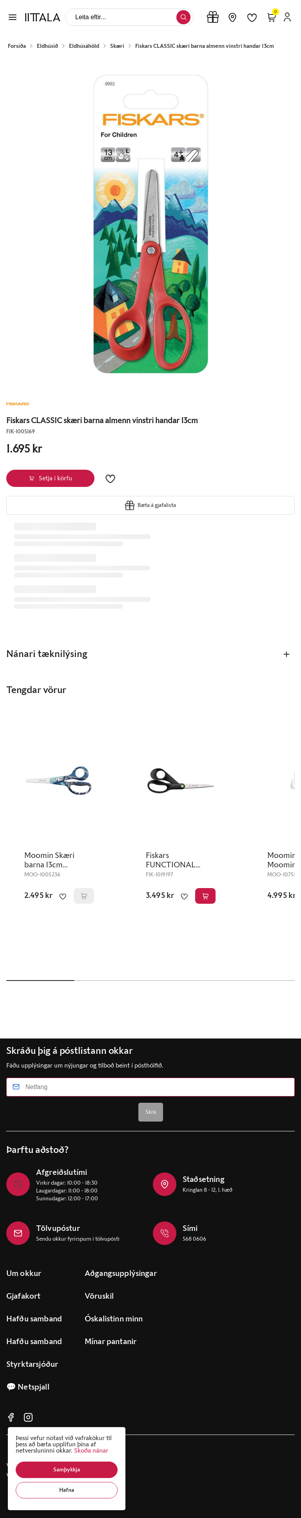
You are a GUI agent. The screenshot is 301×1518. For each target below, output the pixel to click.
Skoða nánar (91, 1450)
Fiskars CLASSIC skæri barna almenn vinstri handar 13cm (204, 46)
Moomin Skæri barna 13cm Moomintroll (49, 865)
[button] (67, 1470)
